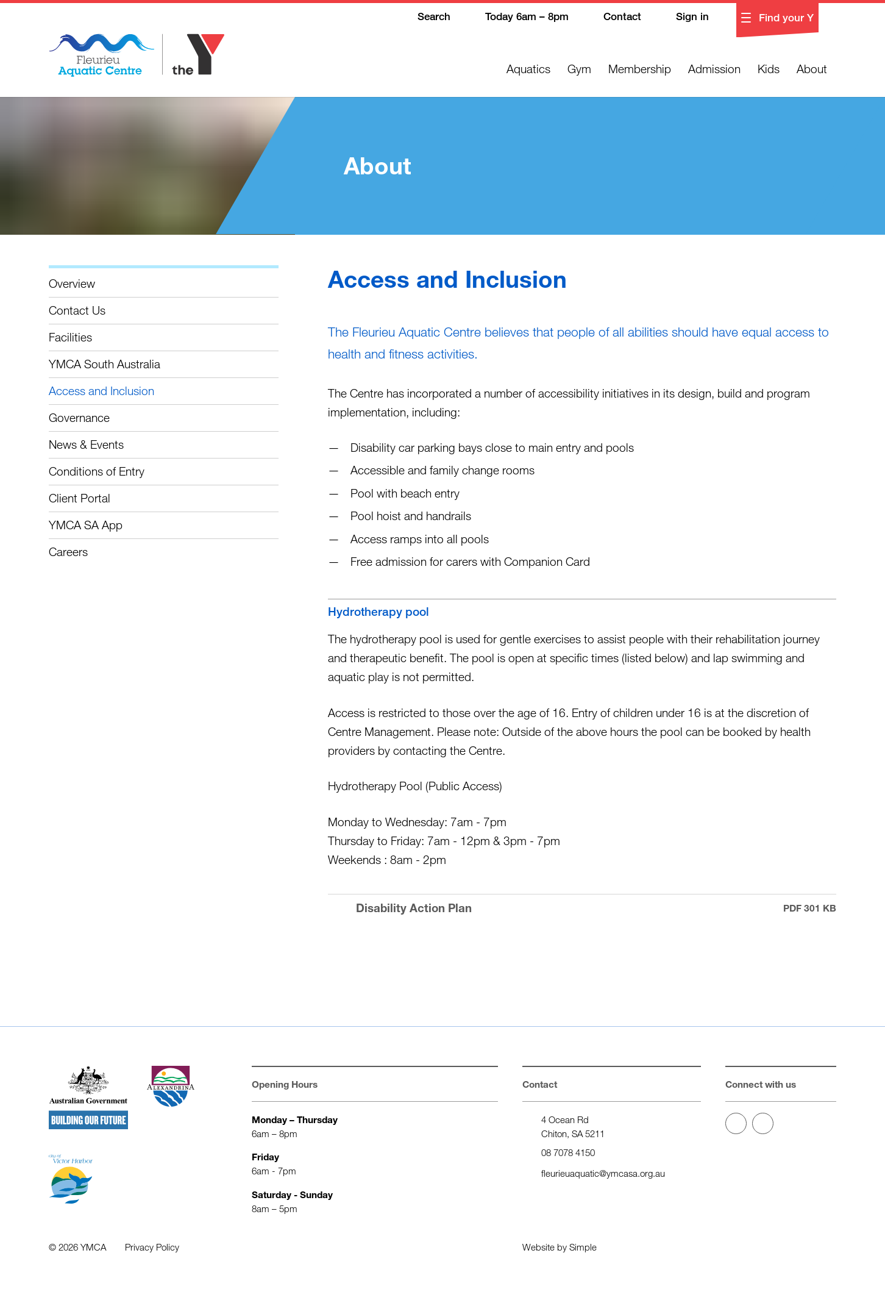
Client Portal (79, 498)
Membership (639, 69)
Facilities (70, 337)
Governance (79, 417)
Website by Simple (559, 1246)
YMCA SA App (86, 525)
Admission (714, 69)
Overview (72, 283)
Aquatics (528, 69)
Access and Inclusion (101, 391)
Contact (613, 18)
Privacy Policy (152, 1246)
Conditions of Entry (96, 471)
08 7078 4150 (568, 1152)
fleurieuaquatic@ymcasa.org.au (603, 1173)
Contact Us (77, 310)
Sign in (683, 18)
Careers (68, 551)
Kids (769, 69)
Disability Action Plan (582, 907)
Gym (579, 69)
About (812, 69)
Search (425, 18)
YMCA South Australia (104, 364)
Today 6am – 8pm (518, 18)
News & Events (86, 444)
